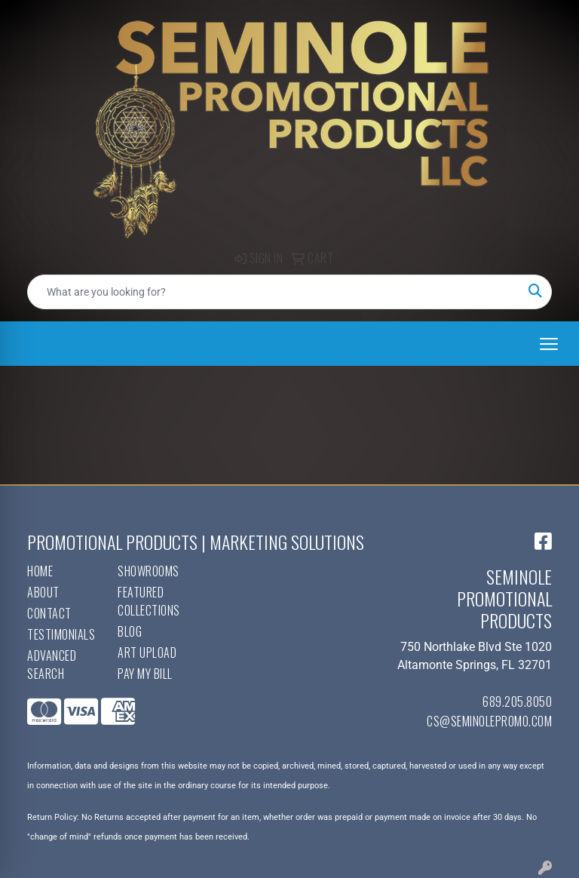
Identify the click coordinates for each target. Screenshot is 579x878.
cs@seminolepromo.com (489, 721)
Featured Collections (149, 601)
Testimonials (61, 634)
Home (40, 571)
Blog (130, 631)
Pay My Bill (145, 674)
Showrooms (148, 571)
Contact (49, 613)
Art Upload (147, 652)
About (43, 592)
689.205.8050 (517, 701)
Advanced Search (51, 664)
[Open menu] (549, 344)
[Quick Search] (273, 292)
